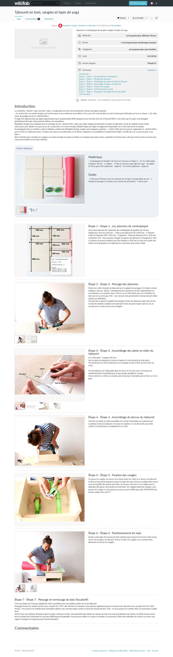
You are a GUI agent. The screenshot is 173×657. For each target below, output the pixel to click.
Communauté (90, 3)
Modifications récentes (137, 651)
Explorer (67, 3)
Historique (48, 19)
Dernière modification (88, 25)
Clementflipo (115, 25)
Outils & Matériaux (24, 148)
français (151, 3)
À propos (155, 651)
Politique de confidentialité (118, 651)
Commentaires (31, 19)
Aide (148, 651)
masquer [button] (150, 70)
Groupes (77, 3)
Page (19, 19)
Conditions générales (99, 651)
